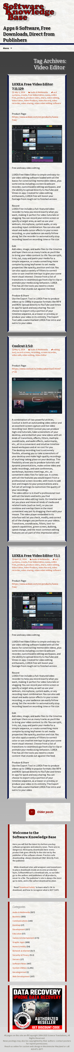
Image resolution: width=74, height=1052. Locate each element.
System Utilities (20, 967)
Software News (19, 963)
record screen (23, 352)
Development (19, 929)
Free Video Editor (36, 95)
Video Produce (30, 100)
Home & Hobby (19, 946)
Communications (20, 920)
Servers (16, 959)
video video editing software (48, 103)
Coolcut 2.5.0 (22, 346)
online (16, 1046)
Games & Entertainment (23, 938)
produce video (33, 97)
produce (21, 97)
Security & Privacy (21, 955)
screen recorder (48, 352)
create (24, 95)
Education (17, 933)
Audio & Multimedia (39, 92)
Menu (6, 48)
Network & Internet (21, 950)
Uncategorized (19, 972)
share (43, 97)
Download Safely (27, 887)
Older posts (41, 812)
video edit (16, 355)
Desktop (16, 925)
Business (17, 916)
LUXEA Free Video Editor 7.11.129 (32, 86)
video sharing (27, 103)
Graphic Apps (19, 942)
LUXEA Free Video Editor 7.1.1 (36, 556)
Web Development (21, 976)
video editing (53, 97)
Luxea (47, 95)
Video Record (45, 100)
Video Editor (17, 100)
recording (35, 352)
